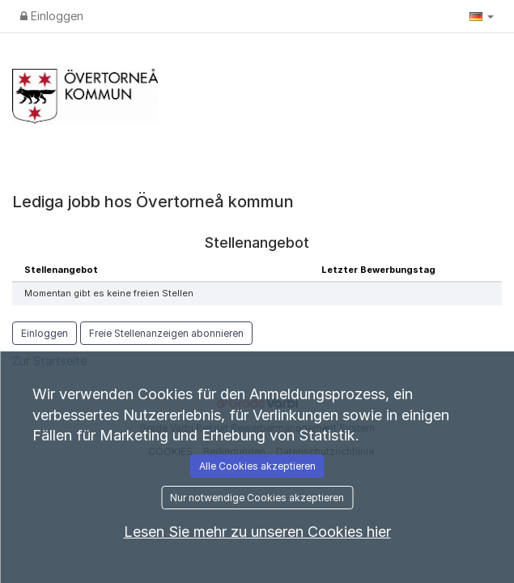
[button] (481, 16)
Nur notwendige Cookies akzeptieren (257, 498)
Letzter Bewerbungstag (378, 269)
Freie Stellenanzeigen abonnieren (166, 333)
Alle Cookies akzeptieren (257, 466)
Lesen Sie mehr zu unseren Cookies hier (257, 531)
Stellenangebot (61, 269)
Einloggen (51, 16)
